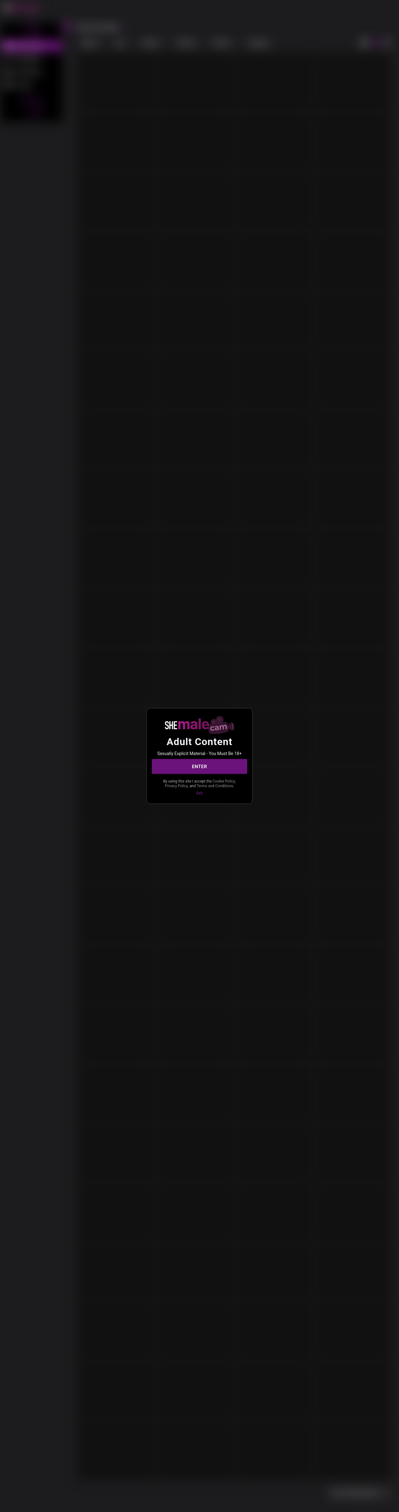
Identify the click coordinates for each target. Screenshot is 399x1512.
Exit (199, 793)
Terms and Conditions (215, 785)
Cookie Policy (224, 781)
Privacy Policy (176, 785)
